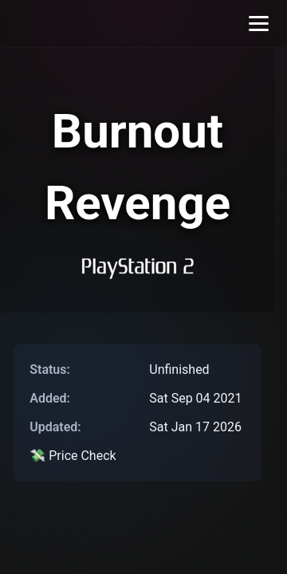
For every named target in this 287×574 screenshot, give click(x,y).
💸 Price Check (72, 455)
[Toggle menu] (259, 23)
